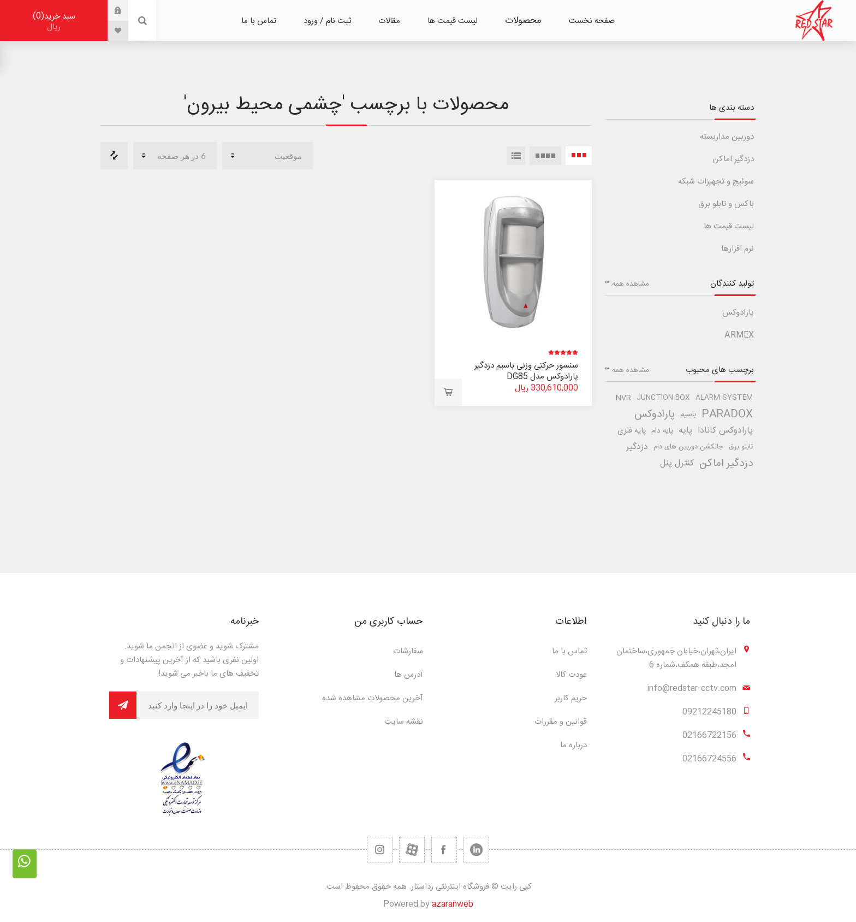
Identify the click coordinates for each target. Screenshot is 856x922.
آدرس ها (408, 675)
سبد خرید (54, 21)
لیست (516, 155)
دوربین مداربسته (727, 137)
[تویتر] (476, 849)
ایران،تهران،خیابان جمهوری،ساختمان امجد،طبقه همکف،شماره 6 (676, 658)
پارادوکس (738, 313)
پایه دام (662, 431)
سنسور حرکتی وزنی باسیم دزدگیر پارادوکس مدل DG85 (526, 371)
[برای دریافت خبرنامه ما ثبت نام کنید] (197, 705)
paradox (727, 414)
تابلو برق (741, 447)
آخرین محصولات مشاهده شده (372, 698)
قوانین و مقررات (560, 722)
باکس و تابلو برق (726, 204)
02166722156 (709, 735)
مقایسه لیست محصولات (114, 155)
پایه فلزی (631, 431)
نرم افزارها (737, 249)
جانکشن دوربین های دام (688, 447)
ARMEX (739, 335)
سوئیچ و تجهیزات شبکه (716, 181)
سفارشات (408, 651)
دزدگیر (637, 447)
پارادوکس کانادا (725, 430)
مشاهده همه (630, 284)
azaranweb (452, 904)
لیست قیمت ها (729, 226)
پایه (685, 430)
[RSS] (380, 849)
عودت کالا (571, 675)
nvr (623, 398)
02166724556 (709, 759)
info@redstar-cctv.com (691, 688)
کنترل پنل (677, 463)
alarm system (724, 398)
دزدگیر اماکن (733, 159)
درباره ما (573, 745)
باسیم (688, 415)
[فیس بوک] (444, 849)
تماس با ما (569, 651)
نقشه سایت (403, 722)
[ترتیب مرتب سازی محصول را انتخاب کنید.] (267, 155)
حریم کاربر (571, 698)
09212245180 (709, 712)
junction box (663, 398)
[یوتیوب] (412, 849)
